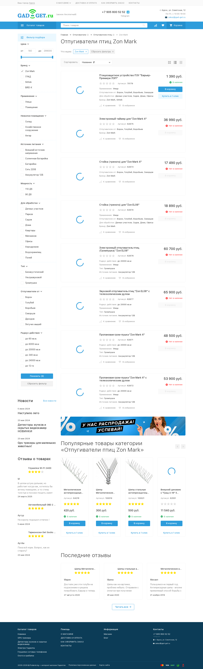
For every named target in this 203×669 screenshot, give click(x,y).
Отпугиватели (79, 35)
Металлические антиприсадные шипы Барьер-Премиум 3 (171, 569)
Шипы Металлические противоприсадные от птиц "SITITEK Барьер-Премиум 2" (85, 569)
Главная (64, 35)
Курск (32, 3)
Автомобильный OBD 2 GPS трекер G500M (51, 505)
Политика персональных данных (82, 665)
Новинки (22, 634)
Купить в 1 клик (170, 96)
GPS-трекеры (24, 638)
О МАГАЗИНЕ (67, 634)
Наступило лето (28, 413)
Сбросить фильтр (37, 383)
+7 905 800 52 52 (113, 12)
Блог (106, 638)
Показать (35, 376)
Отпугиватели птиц (102, 35)
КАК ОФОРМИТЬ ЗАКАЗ (112, 3)
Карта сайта (104, 665)
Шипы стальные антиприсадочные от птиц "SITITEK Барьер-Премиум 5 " (128, 569)
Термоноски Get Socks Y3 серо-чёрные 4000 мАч (55, 532)
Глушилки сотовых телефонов (32, 652)
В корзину (170, 89)
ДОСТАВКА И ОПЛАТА (86, 3)
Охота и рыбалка (26, 656)
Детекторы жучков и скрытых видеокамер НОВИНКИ (32, 428)
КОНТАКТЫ (134, 3)
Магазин (108, 634)
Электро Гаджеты (26, 648)
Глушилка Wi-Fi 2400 (39, 468)
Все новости (49, 401)
